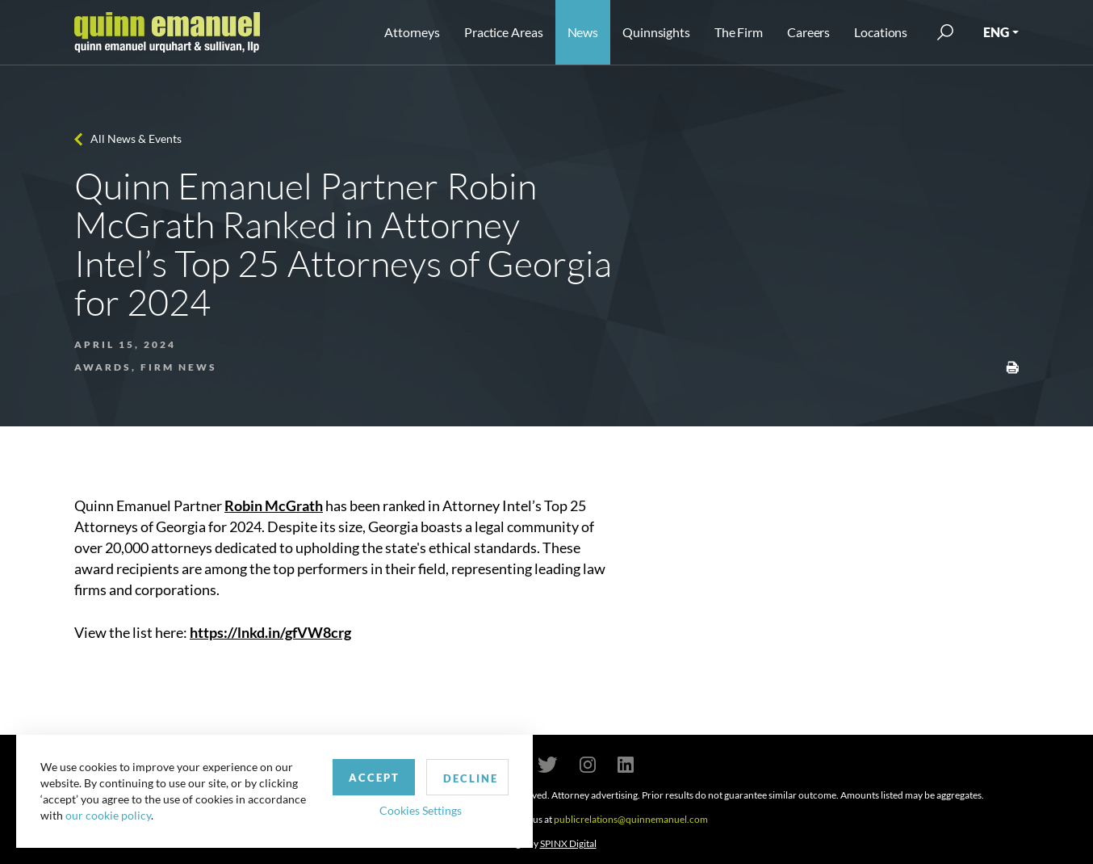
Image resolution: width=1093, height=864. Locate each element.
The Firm (738, 32)
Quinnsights (656, 32)
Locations (880, 32)
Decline (470, 778)
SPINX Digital (568, 843)
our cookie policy (108, 815)
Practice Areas (503, 32)
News (583, 32)
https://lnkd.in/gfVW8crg (270, 632)
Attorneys (412, 32)
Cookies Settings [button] (420, 810)
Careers (808, 32)
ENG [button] (996, 32)
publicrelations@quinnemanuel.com (631, 819)
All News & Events (136, 138)
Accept (374, 777)
